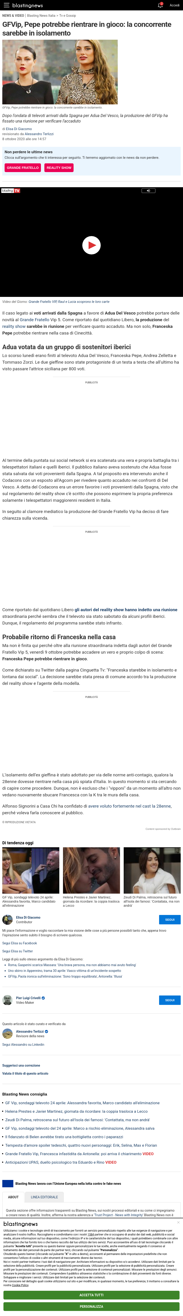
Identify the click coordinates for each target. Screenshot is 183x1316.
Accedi (175, 5)
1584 (91, 1234)
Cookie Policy (20, 1285)
